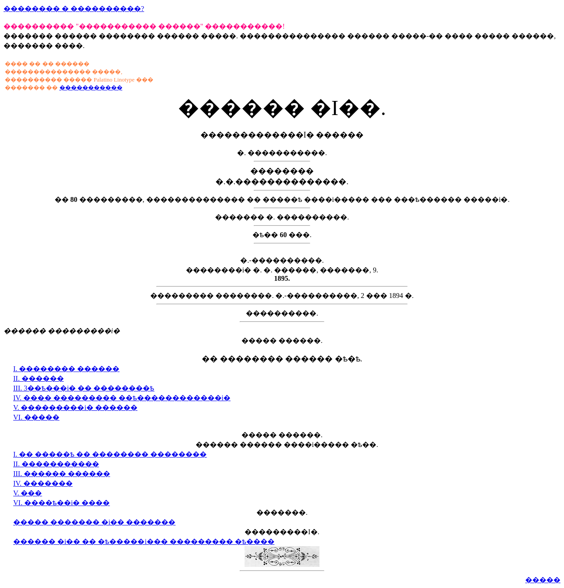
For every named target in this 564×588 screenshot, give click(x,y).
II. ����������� (56, 464)
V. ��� (27, 493)
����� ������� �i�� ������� (94, 522)
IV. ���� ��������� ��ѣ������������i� (121, 398)
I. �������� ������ (66, 368)
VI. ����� (36, 417)
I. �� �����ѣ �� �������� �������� (110, 454)
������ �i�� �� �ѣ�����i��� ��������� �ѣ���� (144, 541)
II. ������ (38, 378)
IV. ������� (43, 483)
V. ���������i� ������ (75, 407)
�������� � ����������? (74, 8)
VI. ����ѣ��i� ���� (61, 502)
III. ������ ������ (61, 473)
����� (542, 580)
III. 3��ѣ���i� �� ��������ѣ (83, 388)
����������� (90, 87)
